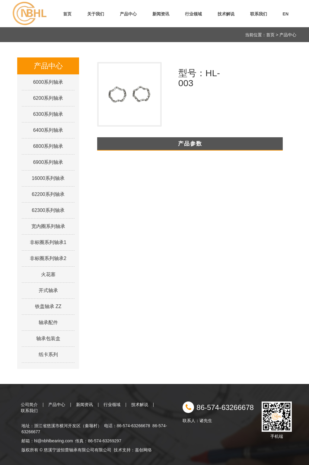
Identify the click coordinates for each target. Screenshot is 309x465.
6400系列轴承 (48, 130)
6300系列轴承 (48, 114)
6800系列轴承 (48, 146)
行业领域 (193, 13)
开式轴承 (48, 290)
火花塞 (48, 274)
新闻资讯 (160, 13)
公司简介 (29, 404)
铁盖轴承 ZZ (48, 306)
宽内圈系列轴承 (48, 226)
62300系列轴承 (48, 210)
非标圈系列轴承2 (48, 258)
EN (285, 13)
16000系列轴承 (48, 178)
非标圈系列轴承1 (48, 242)
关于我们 (95, 13)
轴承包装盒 (48, 338)
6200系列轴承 (48, 98)
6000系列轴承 (48, 82)
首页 (67, 13)
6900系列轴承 (48, 162)
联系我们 (258, 13)
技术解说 (226, 13)
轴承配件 (48, 322)
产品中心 (128, 13)
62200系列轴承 (48, 194)
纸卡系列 (48, 354)
